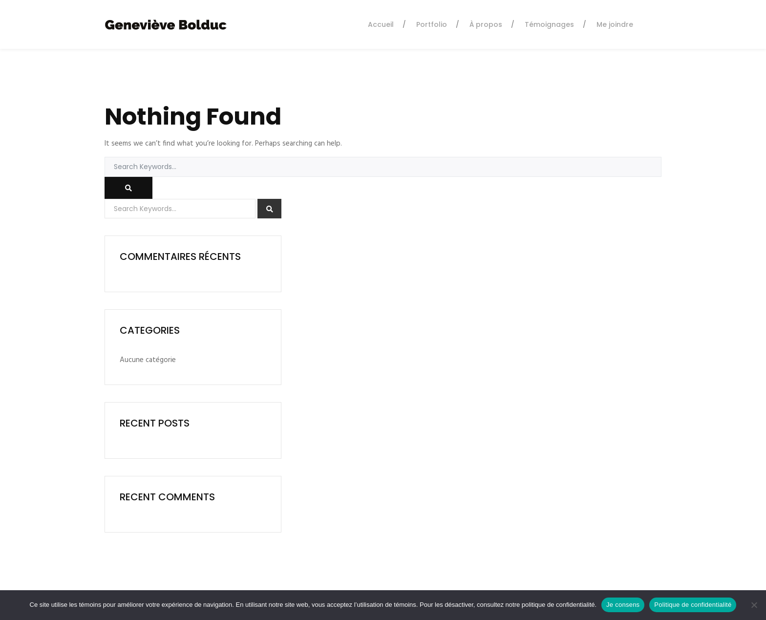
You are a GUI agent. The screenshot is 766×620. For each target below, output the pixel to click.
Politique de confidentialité (692, 604)
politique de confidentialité (558, 604)
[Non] (754, 605)
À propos (485, 24)
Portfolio (431, 24)
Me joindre (614, 24)
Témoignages (549, 24)
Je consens (622, 604)
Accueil (381, 24)
